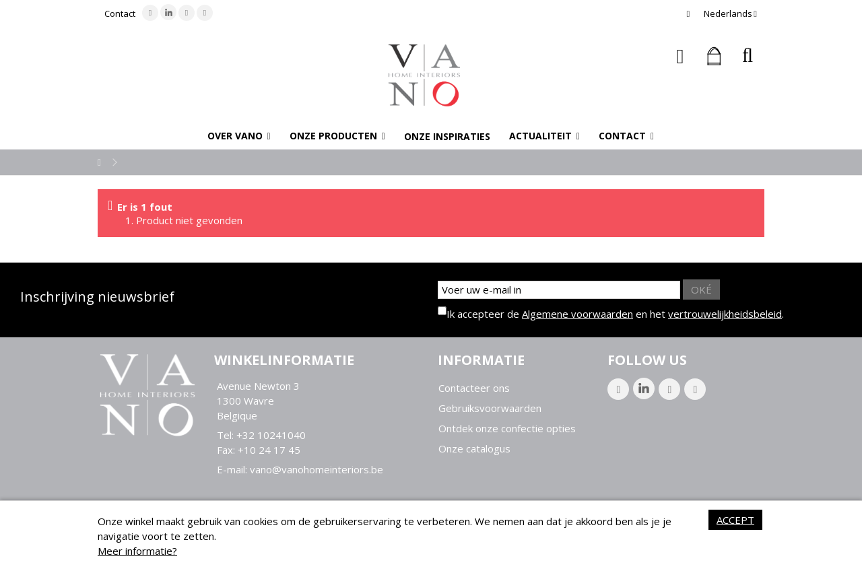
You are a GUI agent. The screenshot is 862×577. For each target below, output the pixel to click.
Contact (119, 13)
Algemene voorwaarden (577, 313)
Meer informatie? (137, 550)
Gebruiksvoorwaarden (489, 408)
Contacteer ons (474, 388)
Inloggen (680, 56)
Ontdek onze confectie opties (507, 428)
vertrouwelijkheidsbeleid (725, 313)
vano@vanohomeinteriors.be (316, 469)
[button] (239, 136)
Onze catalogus (474, 448)
